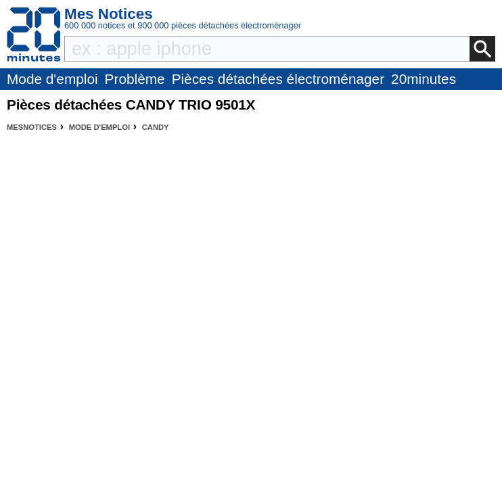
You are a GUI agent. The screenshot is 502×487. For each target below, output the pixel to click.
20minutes (423, 79)
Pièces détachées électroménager (278, 79)
